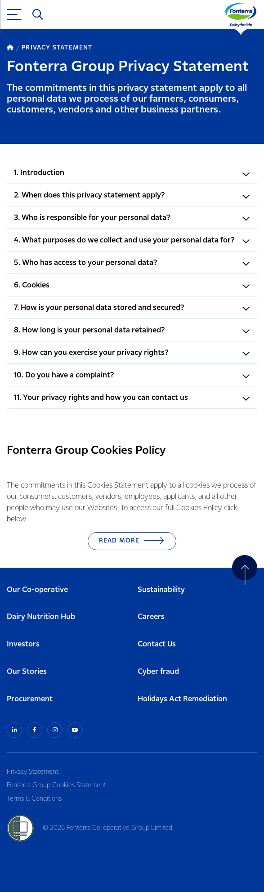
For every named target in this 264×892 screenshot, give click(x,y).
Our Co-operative (37, 590)
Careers (151, 617)
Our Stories (27, 672)
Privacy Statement (32, 772)
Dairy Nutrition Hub (41, 617)
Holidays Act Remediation (182, 699)
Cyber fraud (158, 672)
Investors (23, 644)
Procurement (30, 699)
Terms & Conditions (34, 799)
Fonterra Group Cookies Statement (56, 785)
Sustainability (161, 590)
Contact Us (157, 644)
